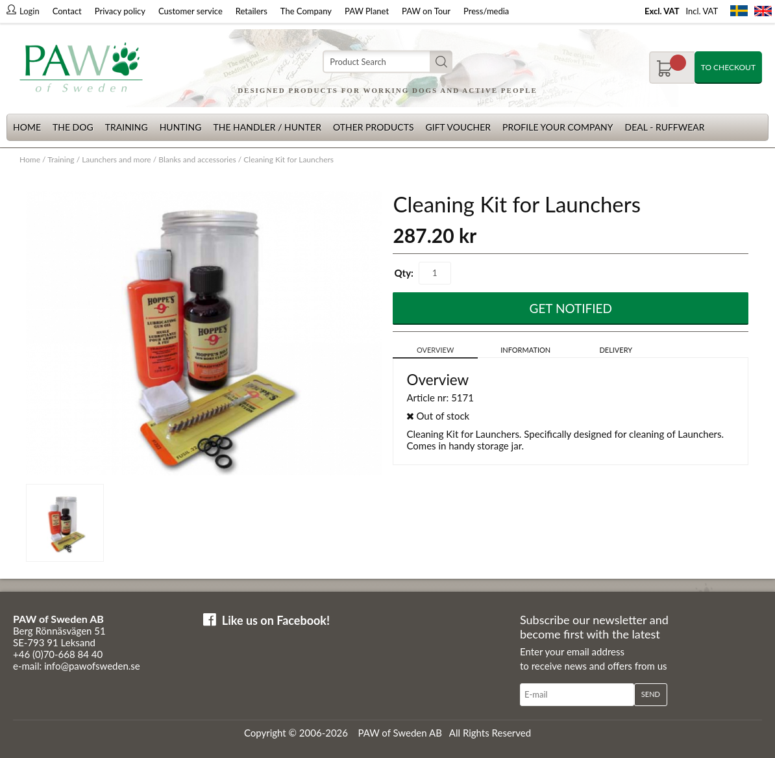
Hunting (181, 127)
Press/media (486, 11)
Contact (67, 11)
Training (126, 127)
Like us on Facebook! (276, 620)
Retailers (251, 11)
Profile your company (557, 127)
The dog (73, 127)
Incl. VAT (701, 11)
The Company (306, 11)
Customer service (190, 11)
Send (650, 694)
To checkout (728, 67)
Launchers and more (116, 159)
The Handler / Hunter (267, 127)
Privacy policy (120, 11)
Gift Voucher (458, 127)
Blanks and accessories (197, 159)
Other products (373, 127)
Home (27, 127)
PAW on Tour (426, 11)
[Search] (387, 62)
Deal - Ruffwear (665, 127)
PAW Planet (367, 11)
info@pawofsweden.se (92, 666)
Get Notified (571, 308)
